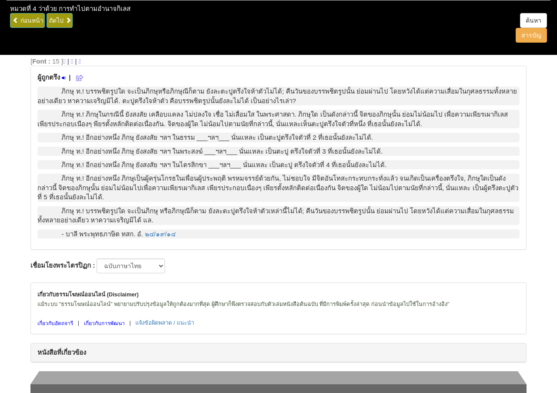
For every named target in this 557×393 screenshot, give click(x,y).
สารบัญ (531, 35)
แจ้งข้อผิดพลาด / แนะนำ (164, 322)
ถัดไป (60, 20)
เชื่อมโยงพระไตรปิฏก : (62, 265)
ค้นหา (533, 20)
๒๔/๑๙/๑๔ (160, 234)
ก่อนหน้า (28, 20)
